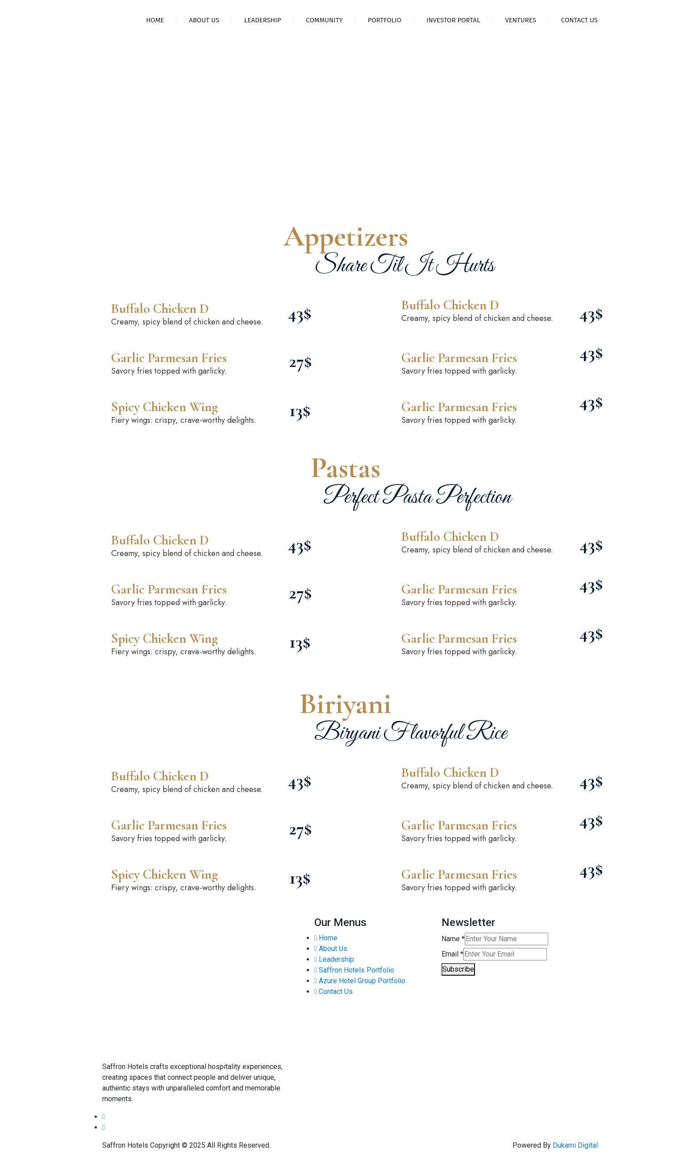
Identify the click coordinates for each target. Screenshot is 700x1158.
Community (324, 20)
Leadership (262, 20)
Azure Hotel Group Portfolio (359, 981)
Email (452, 954)
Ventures (520, 20)
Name (453, 939)
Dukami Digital (575, 1145)
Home (155, 20)
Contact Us (579, 20)
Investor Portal (453, 20)
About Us (204, 20)
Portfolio (384, 20)
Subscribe (458, 969)
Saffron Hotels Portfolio (354, 970)
